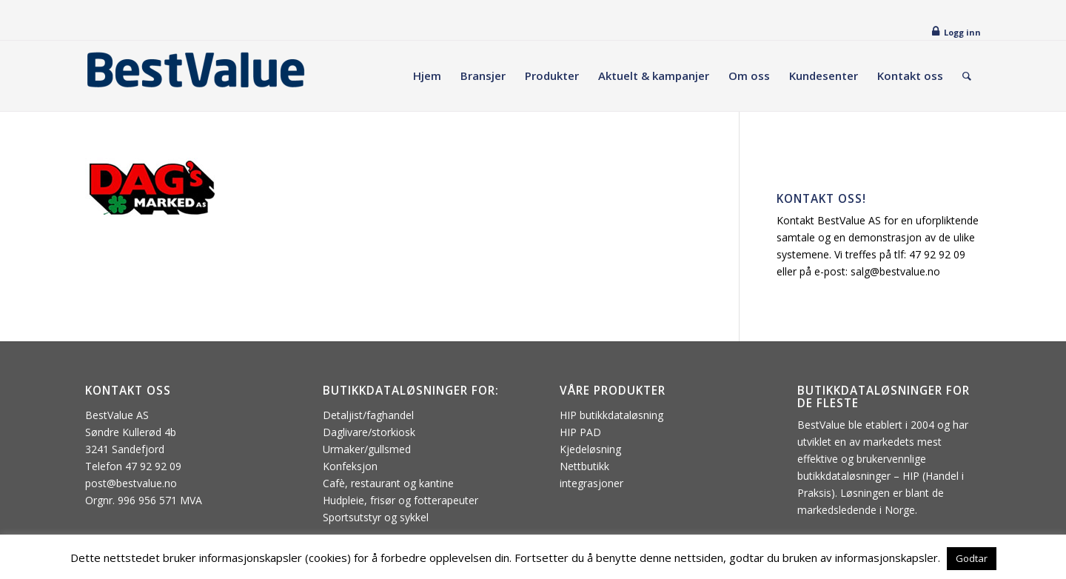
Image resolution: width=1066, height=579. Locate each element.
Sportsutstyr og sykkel (376, 517)
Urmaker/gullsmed (367, 449)
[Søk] (967, 76)
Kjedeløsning (590, 449)
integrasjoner (591, 483)
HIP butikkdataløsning (611, 415)
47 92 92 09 (937, 254)
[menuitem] (427, 76)
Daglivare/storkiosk (369, 432)
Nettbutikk (584, 466)
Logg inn (962, 32)
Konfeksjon (350, 466)
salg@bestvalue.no (895, 271)
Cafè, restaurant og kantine (388, 483)
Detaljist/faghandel (368, 415)
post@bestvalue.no (131, 483)
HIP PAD (580, 432)
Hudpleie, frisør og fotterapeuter (400, 500)
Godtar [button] (972, 558)
